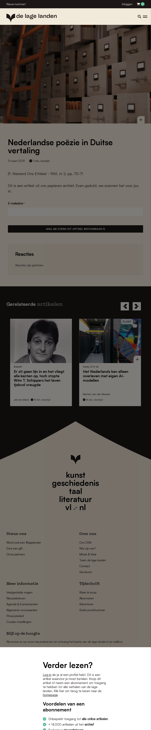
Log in (47, 675)
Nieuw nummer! (16, 4)
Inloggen (127, 4)
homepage (50, 695)
